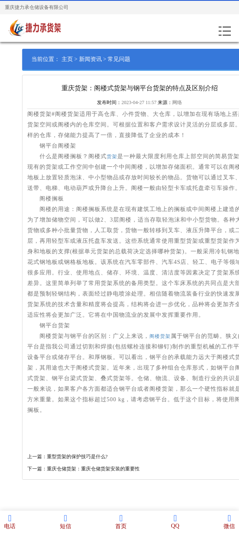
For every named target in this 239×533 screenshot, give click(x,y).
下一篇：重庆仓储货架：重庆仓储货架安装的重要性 (93, 469)
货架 (121, 156)
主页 (77, 59)
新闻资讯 (100, 59)
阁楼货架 (169, 336)
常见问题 (129, 59)
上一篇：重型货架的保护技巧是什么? (77, 456)
